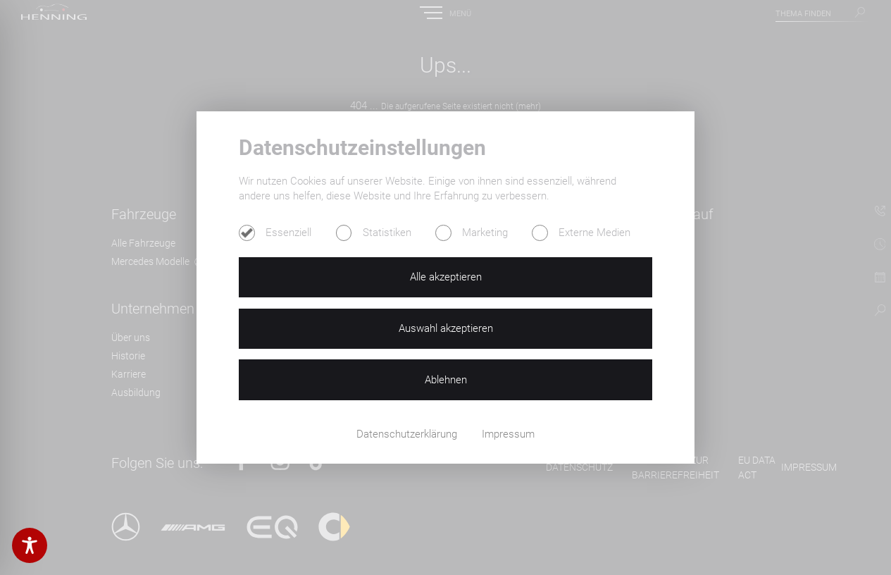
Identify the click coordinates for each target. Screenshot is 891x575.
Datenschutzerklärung (408, 434)
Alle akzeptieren (446, 277)
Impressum (508, 434)
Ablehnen (446, 379)
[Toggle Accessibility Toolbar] (30, 545)
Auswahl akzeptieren (446, 328)
